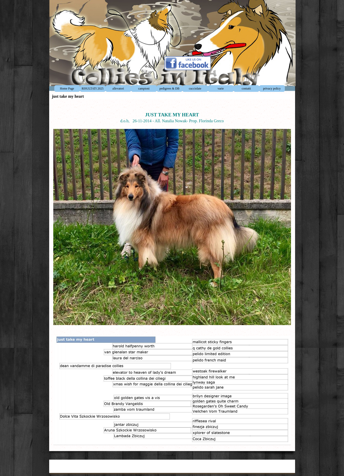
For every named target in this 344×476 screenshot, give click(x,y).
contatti (246, 88)
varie (221, 88)
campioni (144, 88)
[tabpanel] (172, 274)
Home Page (67, 88)
